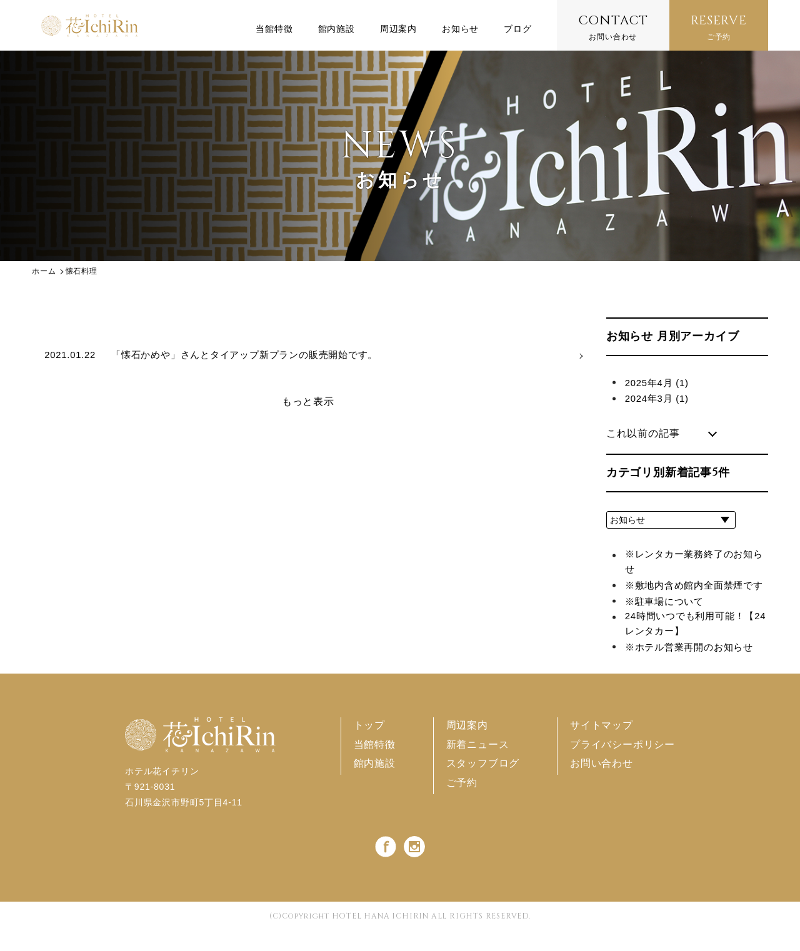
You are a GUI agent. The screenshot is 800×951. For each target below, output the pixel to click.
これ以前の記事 (643, 433)
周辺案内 (467, 745)
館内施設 (374, 784)
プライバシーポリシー (622, 765)
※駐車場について (667, 619)
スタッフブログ (482, 784)
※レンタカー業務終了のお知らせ (693, 563)
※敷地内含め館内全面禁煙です (693, 595)
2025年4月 (659, 382)
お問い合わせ (613, 26)
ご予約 (719, 26)
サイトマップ (601, 745)
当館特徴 (374, 765)
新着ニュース (477, 765)
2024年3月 (659, 398)
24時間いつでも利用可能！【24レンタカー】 (688, 643)
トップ (368, 745)
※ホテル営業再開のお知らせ (693, 667)
